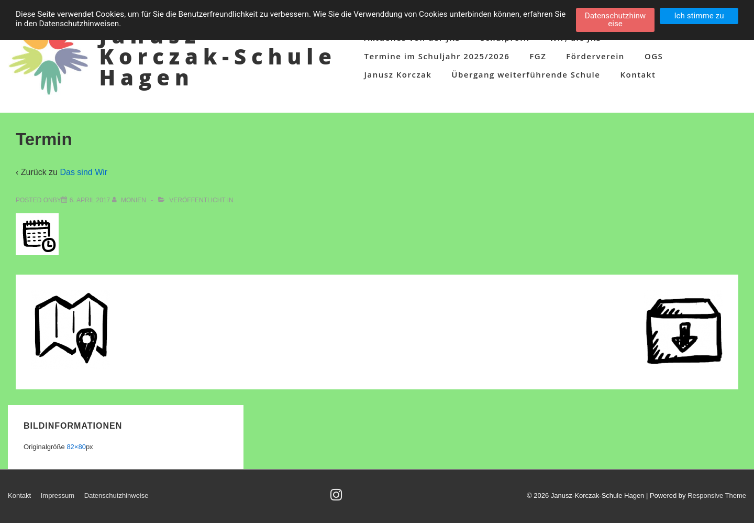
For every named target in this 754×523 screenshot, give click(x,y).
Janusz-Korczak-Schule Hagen (217, 56)
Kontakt (638, 74)
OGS (654, 56)
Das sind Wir (83, 172)
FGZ (537, 56)
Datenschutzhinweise (116, 495)
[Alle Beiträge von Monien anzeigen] (130, 200)
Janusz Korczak (398, 74)
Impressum (57, 495)
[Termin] (90, 200)
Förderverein (595, 56)
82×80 (76, 447)
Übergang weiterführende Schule (525, 74)
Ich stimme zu (699, 15)
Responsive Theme (717, 495)
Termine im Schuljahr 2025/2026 (437, 56)
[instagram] (337, 498)
